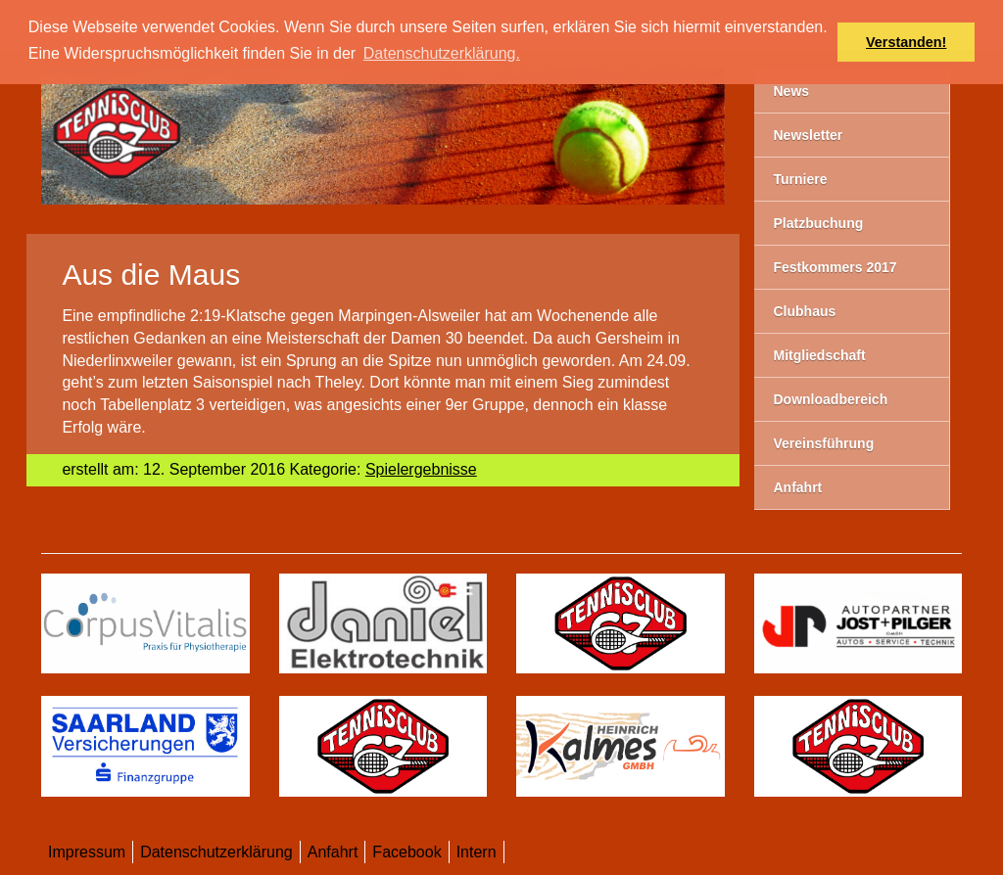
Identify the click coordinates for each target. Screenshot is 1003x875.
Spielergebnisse (421, 469)
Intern (476, 852)
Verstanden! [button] (906, 42)
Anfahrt (333, 852)
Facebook (406, 852)
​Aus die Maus (151, 274)
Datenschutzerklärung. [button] (441, 53)
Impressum (86, 852)
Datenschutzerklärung (216, 852)
